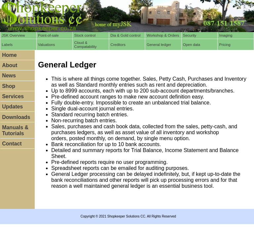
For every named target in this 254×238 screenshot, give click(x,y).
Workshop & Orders (163, 35)
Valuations (46, 45)
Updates (12, 106)
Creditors (117, 45)
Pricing (225, 45)
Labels (7, 45)
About (9, 65)
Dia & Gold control (125, 35)
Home (9, 55)
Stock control (85, 35)
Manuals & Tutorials (15, 130)
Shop (8, 86)
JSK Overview (13, 35)
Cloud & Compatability (85, 45)
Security (189, 35)
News (9, 75)
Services (13, 96)
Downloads (16, 117)
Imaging (226, 35)
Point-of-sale (48, 35)
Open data (191, 45)
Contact (12, 143)
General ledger (159, 45)
